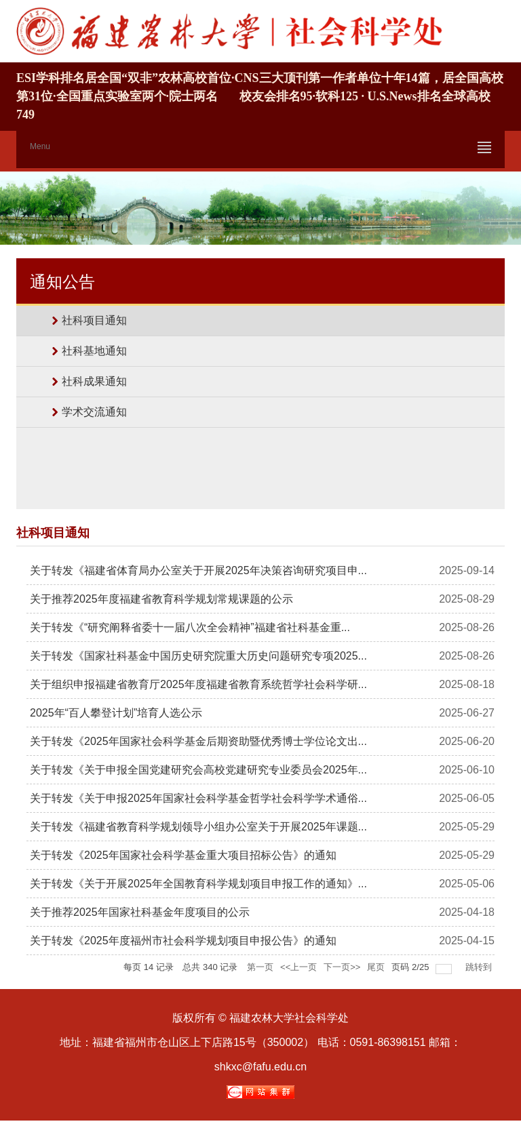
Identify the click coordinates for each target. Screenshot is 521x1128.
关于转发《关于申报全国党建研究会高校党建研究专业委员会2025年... (198, 770)
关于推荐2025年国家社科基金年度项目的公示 (140, 912)
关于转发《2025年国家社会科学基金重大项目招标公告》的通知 (183, 855)
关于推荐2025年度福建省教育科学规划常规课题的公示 (161, 599)
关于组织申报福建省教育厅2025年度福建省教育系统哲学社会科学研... (198, 684)
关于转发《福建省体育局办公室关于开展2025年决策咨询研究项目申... (198, 570)
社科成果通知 (94, 381)
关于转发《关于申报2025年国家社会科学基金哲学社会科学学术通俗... (198, 798)
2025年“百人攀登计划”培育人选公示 (116, 713)
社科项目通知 (94, 320)
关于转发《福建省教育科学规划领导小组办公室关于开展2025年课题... (198, 826)
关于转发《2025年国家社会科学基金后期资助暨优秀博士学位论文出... (198, 741)
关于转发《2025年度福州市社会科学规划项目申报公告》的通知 (183, 940)
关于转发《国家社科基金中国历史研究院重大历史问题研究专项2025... (198, 656)
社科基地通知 (94, 351)
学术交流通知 (94, 412)
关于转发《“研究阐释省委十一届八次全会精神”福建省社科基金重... (190, 627)
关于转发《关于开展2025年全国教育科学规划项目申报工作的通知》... (198, 883)
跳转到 (480, 967)
